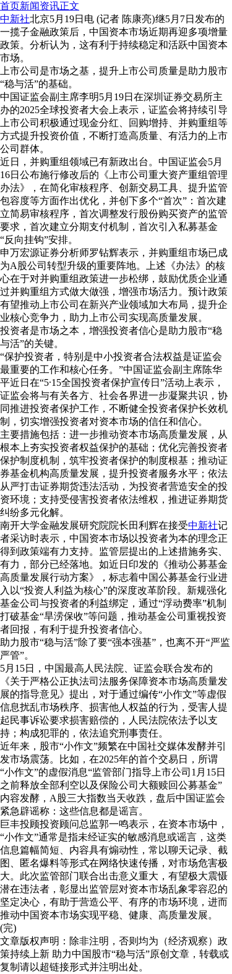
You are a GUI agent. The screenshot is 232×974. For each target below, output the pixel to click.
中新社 (203, 525)
